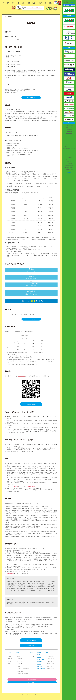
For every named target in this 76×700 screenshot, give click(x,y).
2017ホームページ (52, 658)
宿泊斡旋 (18, 3)
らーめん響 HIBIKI (69, 163)
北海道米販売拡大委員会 (69, 167)
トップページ (9, 655)
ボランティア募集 (34, 3)
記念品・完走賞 (21, 666)
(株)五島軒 (69, 151)
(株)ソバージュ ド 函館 (69, 169)
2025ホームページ (52, 671)
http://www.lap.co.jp (11, 575)
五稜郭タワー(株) (69, 127)
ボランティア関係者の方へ (49, 687)
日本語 (66, 2)
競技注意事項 (21, 661)
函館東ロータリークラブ (69, 146)
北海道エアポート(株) (69, 125)
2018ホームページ (52, 659)
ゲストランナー (21, 674)
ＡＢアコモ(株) (69, 131)
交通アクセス (24, 3)
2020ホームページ (52, 663)
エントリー (13, 3)
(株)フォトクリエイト (69, 144)
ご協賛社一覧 (10, 663)
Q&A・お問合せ (50, 3)
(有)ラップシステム (69, 133)
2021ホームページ (52, 664)
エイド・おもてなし (22, 664)
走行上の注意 (21, 663)
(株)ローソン (69, 161)
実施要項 (20, 658)
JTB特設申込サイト (23, 377)
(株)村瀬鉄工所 (69, 129)
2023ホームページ (52, 668)
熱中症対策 (40, 3)
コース (19, 659)
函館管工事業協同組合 (69, 165)
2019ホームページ (52, 661)
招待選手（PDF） (22, 676)
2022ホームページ (52, 666)
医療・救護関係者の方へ (49, 684)
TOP (4, 2)
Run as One (10, 667)
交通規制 (29, 3)
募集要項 (32, 658)
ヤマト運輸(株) (69, 157)
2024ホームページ (52, 669)
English (9, 669)
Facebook (10, 661)
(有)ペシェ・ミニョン (69, 159)
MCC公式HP (17, 488)
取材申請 (45, 3)
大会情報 (8, 3)
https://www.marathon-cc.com (36, 488)
